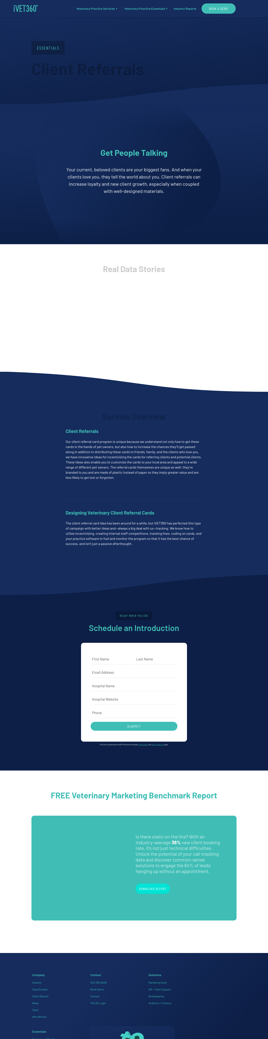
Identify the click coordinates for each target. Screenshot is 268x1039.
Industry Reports (194, 8)
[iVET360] (35, 8)
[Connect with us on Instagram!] (193, 1000)
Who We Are (38, 1014)
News (34, 1000)
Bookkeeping (109, 993)
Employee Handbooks (149, 987)
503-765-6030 (74, 980)
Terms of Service (157, 745)
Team (34, 1007)
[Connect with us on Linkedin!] (203, 1000)
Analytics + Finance (112, 1000)
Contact (71, 993)
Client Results (39, 993)
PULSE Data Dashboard (150, 1007)
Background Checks (147, 980)
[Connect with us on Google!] (224, 1000)
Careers (36, 980)
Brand (226, 1013)
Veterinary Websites (148, 1014)
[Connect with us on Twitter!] (214, 1000)
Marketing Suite (110, 980)
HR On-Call (142, 1000)
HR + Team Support (112, 987)
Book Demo (73, 987)
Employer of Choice (147, 993)
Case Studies (39, 987)
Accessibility (214, 1013)
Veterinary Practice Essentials (155, 8)
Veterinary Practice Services (106, 8)
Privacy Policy (143, 745)
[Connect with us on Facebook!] (183, 1000)
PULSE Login (74, 1000)
